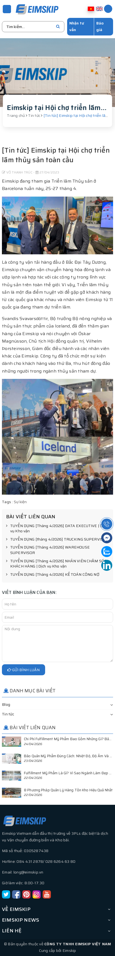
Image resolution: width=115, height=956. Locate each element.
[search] (58, 26)
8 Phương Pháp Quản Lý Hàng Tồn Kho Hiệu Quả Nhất (68, 790)
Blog (6, 704)
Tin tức (8, 714)
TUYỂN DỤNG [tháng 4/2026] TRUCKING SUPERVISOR (57, 539)
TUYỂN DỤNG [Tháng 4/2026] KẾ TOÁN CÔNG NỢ (52, 574)
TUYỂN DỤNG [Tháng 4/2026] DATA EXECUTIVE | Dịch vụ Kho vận (57, 528)
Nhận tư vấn (76, 26)
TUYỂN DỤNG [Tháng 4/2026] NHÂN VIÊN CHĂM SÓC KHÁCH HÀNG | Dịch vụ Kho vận (56, 563)
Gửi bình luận (23, 670)
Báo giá (100, 26)
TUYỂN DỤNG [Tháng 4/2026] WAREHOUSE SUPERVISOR (48, 550)
